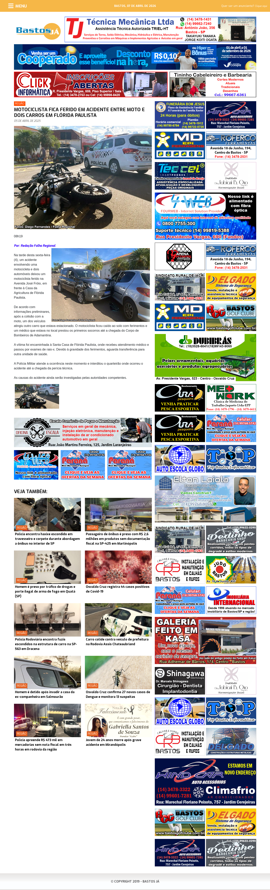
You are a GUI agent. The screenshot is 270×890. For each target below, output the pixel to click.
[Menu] (17, 6)
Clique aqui (261, 6)
